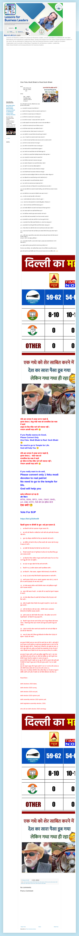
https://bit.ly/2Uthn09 (29, 519)
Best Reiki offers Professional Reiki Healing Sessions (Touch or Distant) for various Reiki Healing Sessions (10, 110)
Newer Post (23, 926)
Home (39, 926)
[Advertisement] (14, 62)
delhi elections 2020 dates (41, 883)
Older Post (56, 926)
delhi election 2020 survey (30, 883)
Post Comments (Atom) (31, 929)
